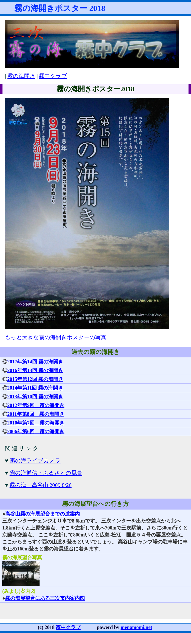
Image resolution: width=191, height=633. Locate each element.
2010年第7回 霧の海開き (35, 422)
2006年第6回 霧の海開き (35, 431)
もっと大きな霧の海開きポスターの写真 (55, 337)
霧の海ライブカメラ (35, 460)
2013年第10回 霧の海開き (35, 396)
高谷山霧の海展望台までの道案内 (42, 514)
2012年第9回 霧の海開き (35, 405)
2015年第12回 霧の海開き (35, 379)
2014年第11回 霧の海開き (35, 388)
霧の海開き (21, 76)
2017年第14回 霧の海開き (35, 361)
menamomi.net (136, 627)
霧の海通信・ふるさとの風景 (46, 473)
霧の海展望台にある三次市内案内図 (45, 598)
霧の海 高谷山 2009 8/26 (41, 485)
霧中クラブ (53, 76)
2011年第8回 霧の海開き (35, 414)
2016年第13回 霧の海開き (35, 370)
